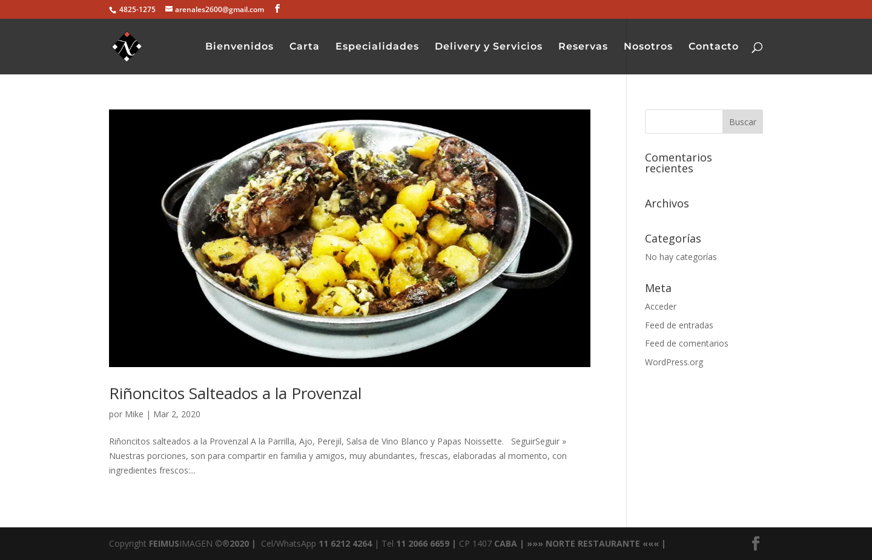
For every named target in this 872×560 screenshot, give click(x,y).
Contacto (714, 47)
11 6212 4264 (344, 543)
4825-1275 (136, 9)
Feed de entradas (679, 325)
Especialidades (377, 47)
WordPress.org (674, 362)
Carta (304, 47)
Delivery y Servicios (489, 47)
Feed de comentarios (686, 343)
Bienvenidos (239, 47)
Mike (134, 414)
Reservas (583, 47)
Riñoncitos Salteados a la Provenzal (235, 393)
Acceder (660, 306)
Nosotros (648, 47)
